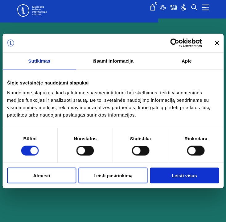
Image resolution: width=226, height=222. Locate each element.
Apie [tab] (187, 61)
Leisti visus (184, 175)
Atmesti (41, 175)
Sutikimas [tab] (39, 61)
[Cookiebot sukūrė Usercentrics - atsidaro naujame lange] (175, 43)
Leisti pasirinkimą (113, 175)
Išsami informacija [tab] (113, 61)
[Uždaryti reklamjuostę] (217, 43)
